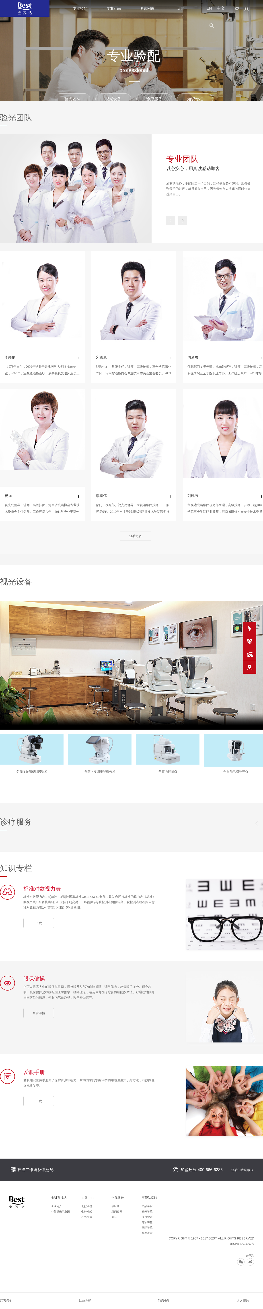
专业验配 (80, 8)
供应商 (115, 1206)
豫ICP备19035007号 (242, 1243)
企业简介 (56, 1206)
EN (209, 8)
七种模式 (86, 1211)
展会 (114, 1217)
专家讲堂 (147, 1222)
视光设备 (113, 99)
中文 (221, 8)
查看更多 (135, 536)
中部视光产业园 (60, 1211)
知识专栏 (195, 99)
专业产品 (114, 8)
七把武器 (86, 1206)
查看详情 (39, 1013)
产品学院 (147, 1206)
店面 (180, 8)
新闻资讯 (116, 1211)
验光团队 (72, 99)
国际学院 (147, 1227)
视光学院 (147, 1211)
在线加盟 (86, 1217)
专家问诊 (147, 8)
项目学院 (147, 1217)
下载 (39, 923)
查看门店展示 (240, 1170)
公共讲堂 (147, 1233)
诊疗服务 (154, 99)
